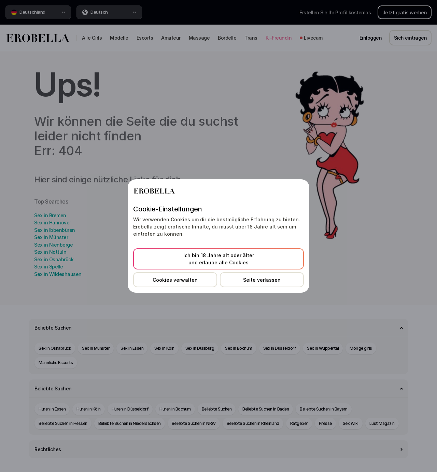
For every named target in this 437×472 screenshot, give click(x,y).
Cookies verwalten (175, 280)
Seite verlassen (262, 280)
